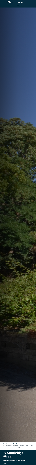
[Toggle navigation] (18, 5)
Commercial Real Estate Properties (16, 444)
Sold (5, 463)
